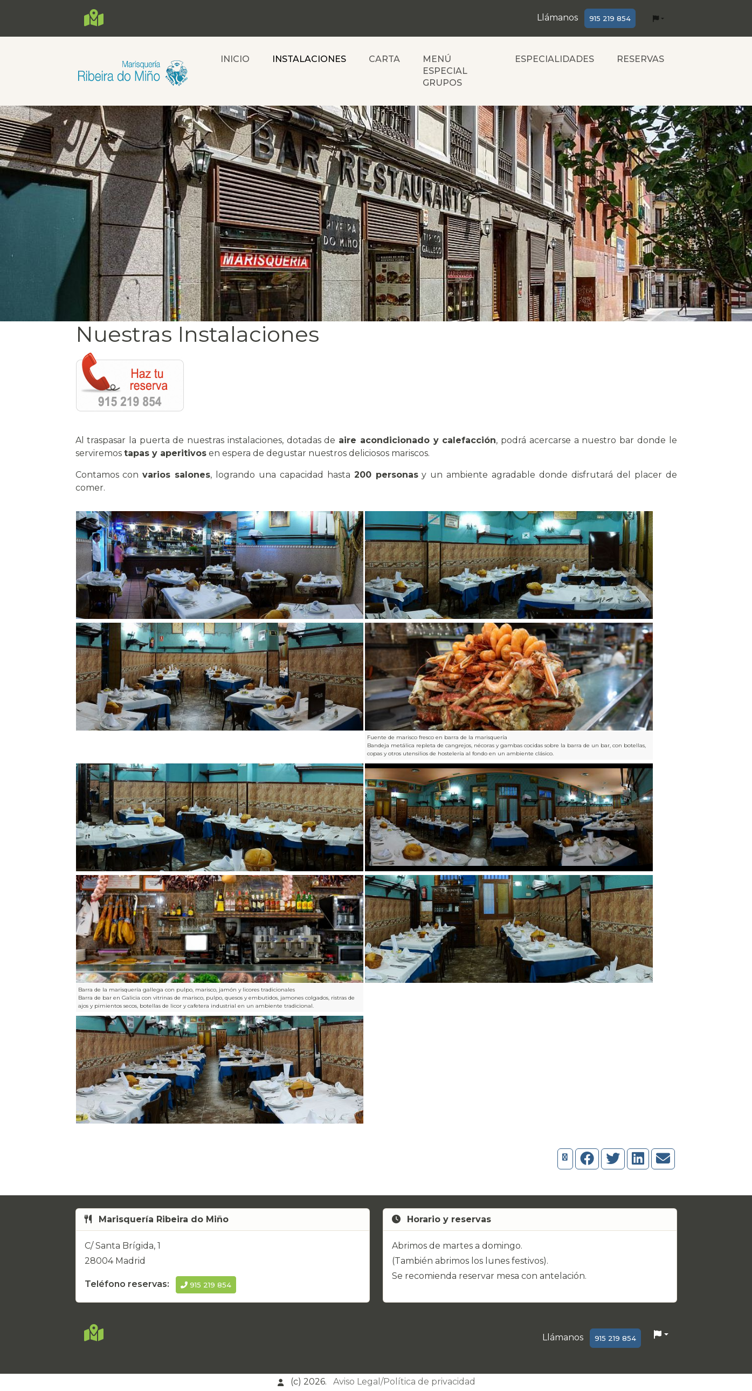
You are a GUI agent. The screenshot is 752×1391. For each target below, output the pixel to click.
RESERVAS (640, 59)
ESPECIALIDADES (554, 59)
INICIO (235, 59)
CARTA (384, 59)
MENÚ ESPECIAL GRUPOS (445, 71)
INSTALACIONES (309, 59)
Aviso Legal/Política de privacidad (404, 1381)
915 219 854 (610, 18)
